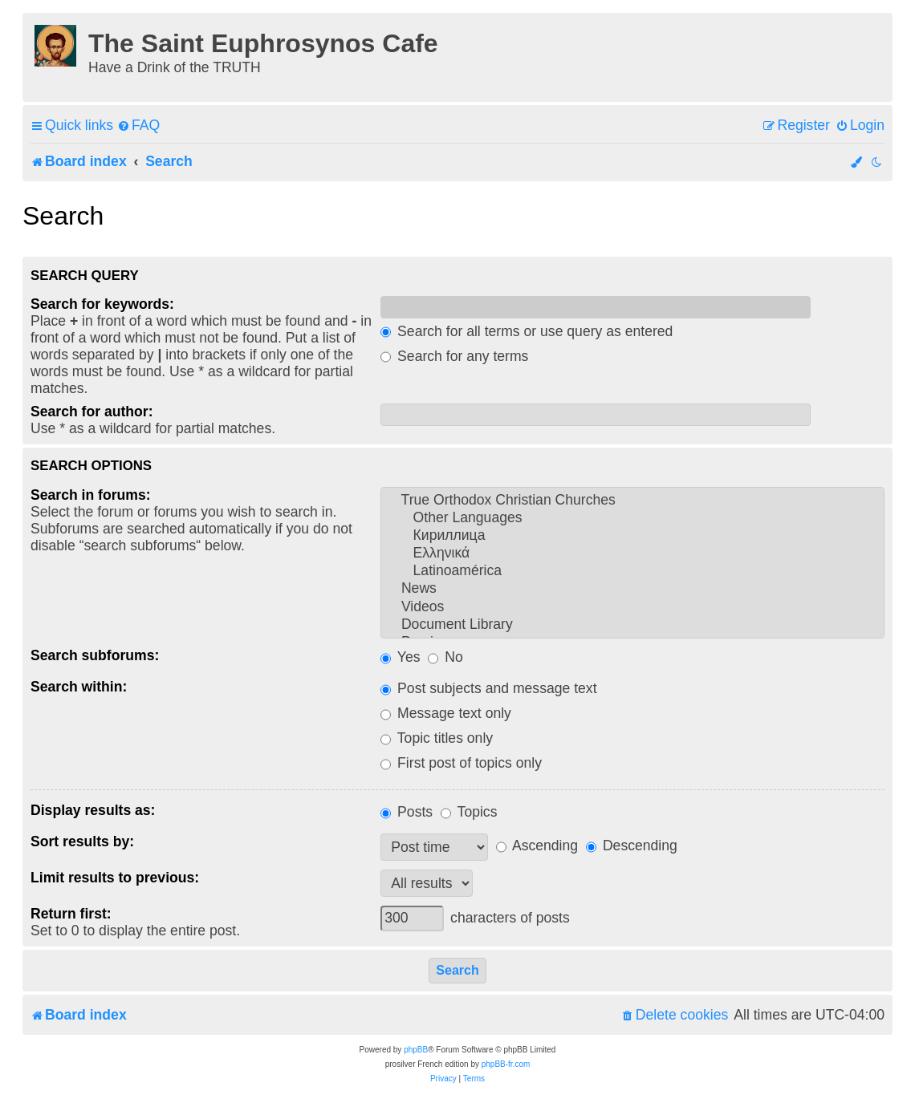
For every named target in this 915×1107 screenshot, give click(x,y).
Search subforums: (95, 655)
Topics (469, 812)
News (632, 589)
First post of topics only (461, 763)
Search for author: (92, 411)
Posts (406, 812)
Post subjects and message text (488, 688)
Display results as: (93, 810)
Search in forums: (91, 495)
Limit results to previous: (115, 878)
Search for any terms (454, 356)
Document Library (632, 625)
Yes (400, 657)
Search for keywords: (102, 304)
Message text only (445, 713)
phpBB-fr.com (506, 1064)
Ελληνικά (632, 553)
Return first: (71, 914)
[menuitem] (138, 125)
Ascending (537, 845)
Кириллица (632, 536)
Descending (631, 845)
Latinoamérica (632, 571)
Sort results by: (82, 841)
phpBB (416, 1049)
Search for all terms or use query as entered (526, 331)
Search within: (79, 687)
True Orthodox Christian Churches (632, 500)
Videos (632, 607)
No (445, 657)
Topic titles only (436, 738)
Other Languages (632, 518)
